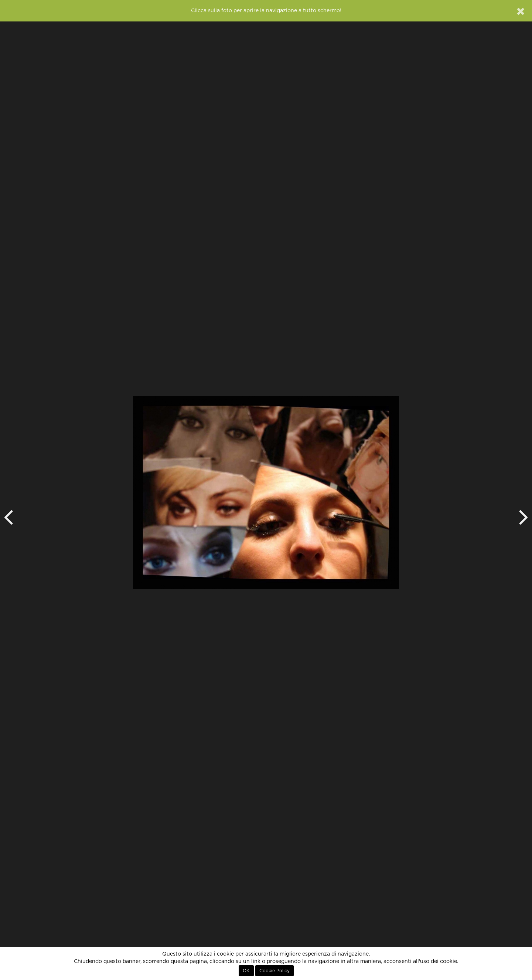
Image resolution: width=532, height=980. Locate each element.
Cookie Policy (274, 971)
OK (246, 971)
